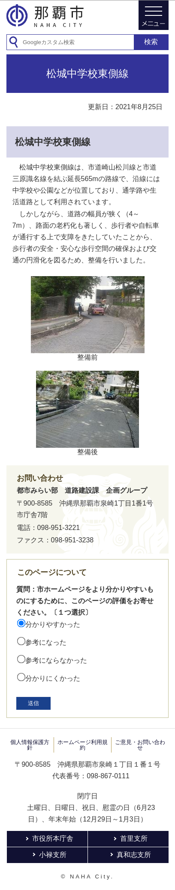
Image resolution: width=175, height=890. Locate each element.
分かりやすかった (52, 624)
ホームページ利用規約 (82, 745)
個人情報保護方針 (29, 745)
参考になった (45, 642)
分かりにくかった (52, 678)
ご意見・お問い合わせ (140, 745)
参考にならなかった (56, 660)
